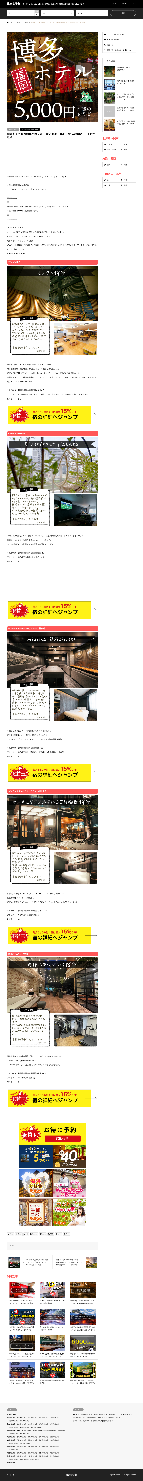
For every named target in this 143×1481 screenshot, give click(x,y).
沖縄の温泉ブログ (86, 1414)
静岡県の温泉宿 (21, 1437)
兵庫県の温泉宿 (54, 1440)
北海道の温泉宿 (11, 1414)
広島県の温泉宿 (54, 1446)
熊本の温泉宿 (24, 1459)
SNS (134, 4)
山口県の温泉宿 (13, 1450)
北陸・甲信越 (112, 149)
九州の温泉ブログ (103, 1417)
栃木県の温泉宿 (32, 1424)
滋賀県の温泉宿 (43, 1440)
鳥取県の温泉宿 (21, 1446)
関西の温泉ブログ (108, 1421)
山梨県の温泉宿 (49, 1430)
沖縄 (125, 180)
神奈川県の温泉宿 (36, 1427)
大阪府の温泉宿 (21, 1440)
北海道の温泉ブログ (113, 1414)
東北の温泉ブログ (96, 1421)
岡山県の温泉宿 (43, 1446)
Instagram (10, 1475)
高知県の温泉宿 (54, 1453)
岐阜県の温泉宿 (43, 1437)
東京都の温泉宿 (24, 1427)
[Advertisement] (52, 157)
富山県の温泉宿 (60, 1430)
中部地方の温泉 (115, 1417)
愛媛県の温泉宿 (43, 1453)
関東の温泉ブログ (80, 1417)
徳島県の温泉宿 (21, 1453)
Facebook (8, 1475)
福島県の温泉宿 (24, 1421)
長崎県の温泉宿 (43, 1456)
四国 (125, 185)
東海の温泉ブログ (126, 1414)
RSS (13, 1475)
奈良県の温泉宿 (13, 1443)
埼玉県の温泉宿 (54, 1424)
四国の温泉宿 (11, 1453)
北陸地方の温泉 (91, 1417)
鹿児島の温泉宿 (34, 1459)
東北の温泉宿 (11, 1417)
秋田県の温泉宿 (43, 1417)
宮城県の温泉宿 (54, 1417)
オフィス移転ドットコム (115, 34)
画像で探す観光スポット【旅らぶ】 (119, 50)
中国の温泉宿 (11, 1446)
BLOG (124, 4)
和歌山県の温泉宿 (25, 1443)
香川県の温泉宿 (32, 1453)
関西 (125, 165)
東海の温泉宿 (11, 1437)
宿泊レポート (112, 45)
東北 (125, 144)
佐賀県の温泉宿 (32, 1456)
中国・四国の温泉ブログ (82, 1421)
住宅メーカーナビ (113, 40)
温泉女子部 (71, 1475)
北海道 (109, 144)
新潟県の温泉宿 (27, 1430)
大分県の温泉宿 (54, 1456)
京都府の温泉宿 (32, 1440)
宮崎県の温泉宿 (13, 1459)
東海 (108, 165)
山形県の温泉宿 (13, 1421)
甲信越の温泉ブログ (100, 1414)
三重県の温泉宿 (54, 1437)
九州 (108, 180)
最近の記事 (111, 61)
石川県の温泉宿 (13, 1433)
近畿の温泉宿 (11, 1440)
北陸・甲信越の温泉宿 (13, 1430)
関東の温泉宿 (11, 1424)
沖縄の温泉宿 (11, 1462)
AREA (114, 4)
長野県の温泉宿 (38, 1430)
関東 (125, 149)
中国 (108, 185)
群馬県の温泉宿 (43, 1424)
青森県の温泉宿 (21, 1417)
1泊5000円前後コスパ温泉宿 (30, 129)
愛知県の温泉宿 (32, 1437)
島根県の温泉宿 (32, 1446)
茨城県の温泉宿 (21, 1424)
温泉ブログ (76, 1414)
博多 (13, 1245)
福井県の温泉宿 (24, 1433)
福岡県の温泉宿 (13, 129)
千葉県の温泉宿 (13, 1427)
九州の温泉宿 (11, 1456)
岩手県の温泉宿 (32, 1417)
